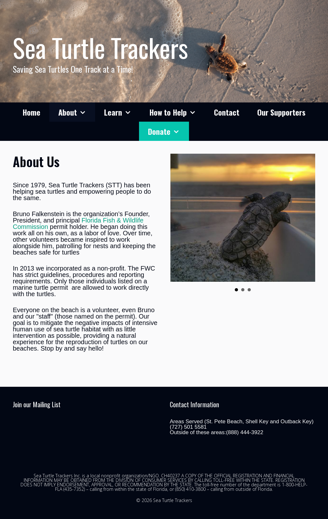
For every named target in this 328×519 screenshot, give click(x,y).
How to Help (177, 112)
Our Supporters (281, 112)
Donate (168, 131)
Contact (226, 112)
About (76, 112)
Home (31, 112)
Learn (122, 112)
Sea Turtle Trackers (100, 47)
